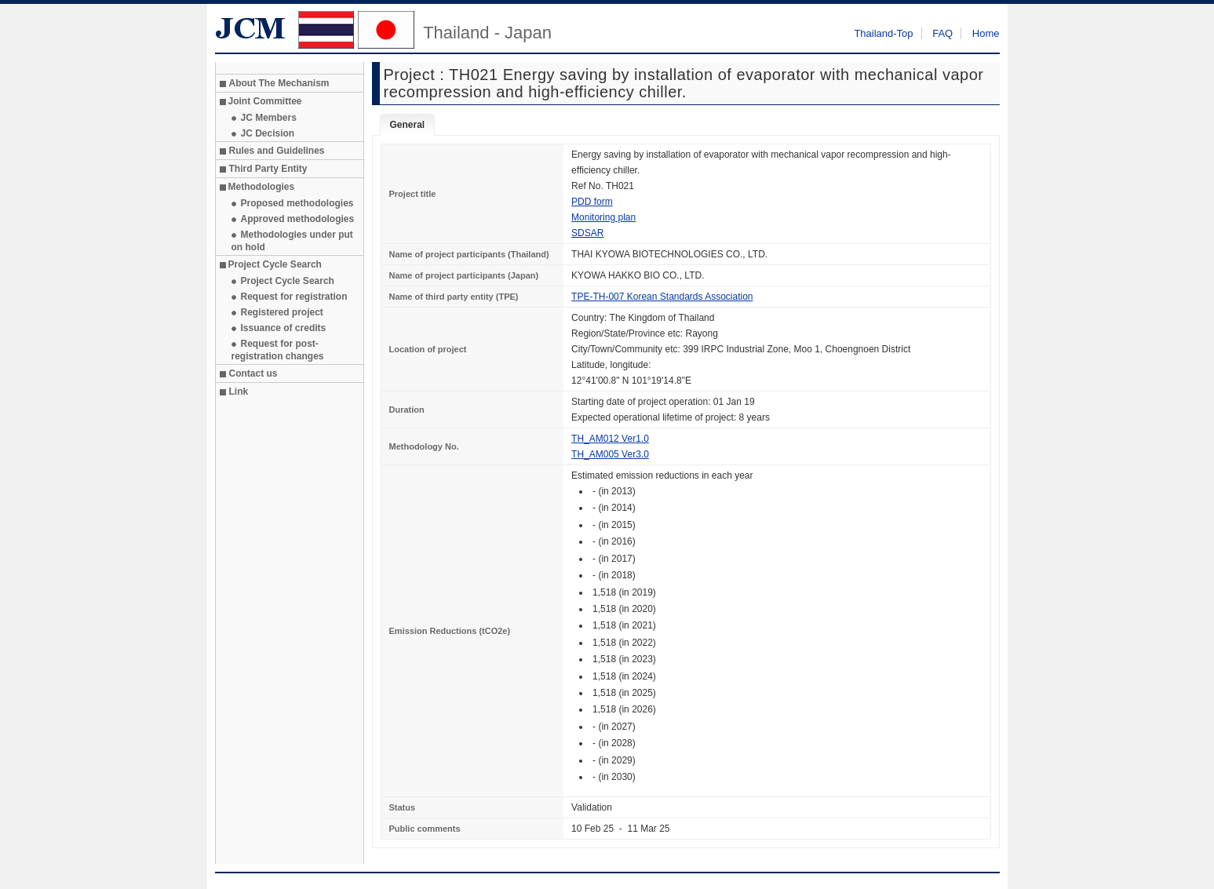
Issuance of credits (283, 327)
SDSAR (587, 233)
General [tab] (407, 124)
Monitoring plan (603, 217)
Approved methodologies (298, 218)
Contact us (253, 373)
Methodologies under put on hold (292, 241)
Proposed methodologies (297, 203)
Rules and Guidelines (277, 150)
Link (239, 391)
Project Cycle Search (287, 280)
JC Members (269, 117)
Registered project (282, 312)
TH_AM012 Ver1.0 (610, 438)
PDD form (592, 201)
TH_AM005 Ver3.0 (610, 454)
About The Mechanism (279, 83)
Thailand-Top (883, 33)
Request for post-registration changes (277, 350)
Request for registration (294, 296)
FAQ (942, 33)
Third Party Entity (268, 168)
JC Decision (268, 133)
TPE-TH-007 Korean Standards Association (662, 296)
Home (986, 33)
